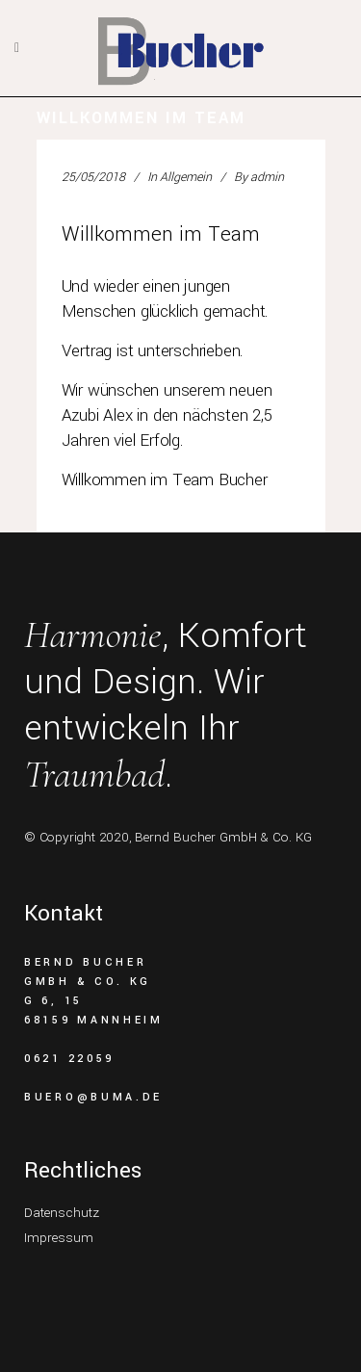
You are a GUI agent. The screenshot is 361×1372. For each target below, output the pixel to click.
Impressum (58, 1238)
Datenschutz (61, 1213)
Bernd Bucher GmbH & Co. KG (223, 837)
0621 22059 (69, 1058)
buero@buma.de (93, 1097)
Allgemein (186, 177)
